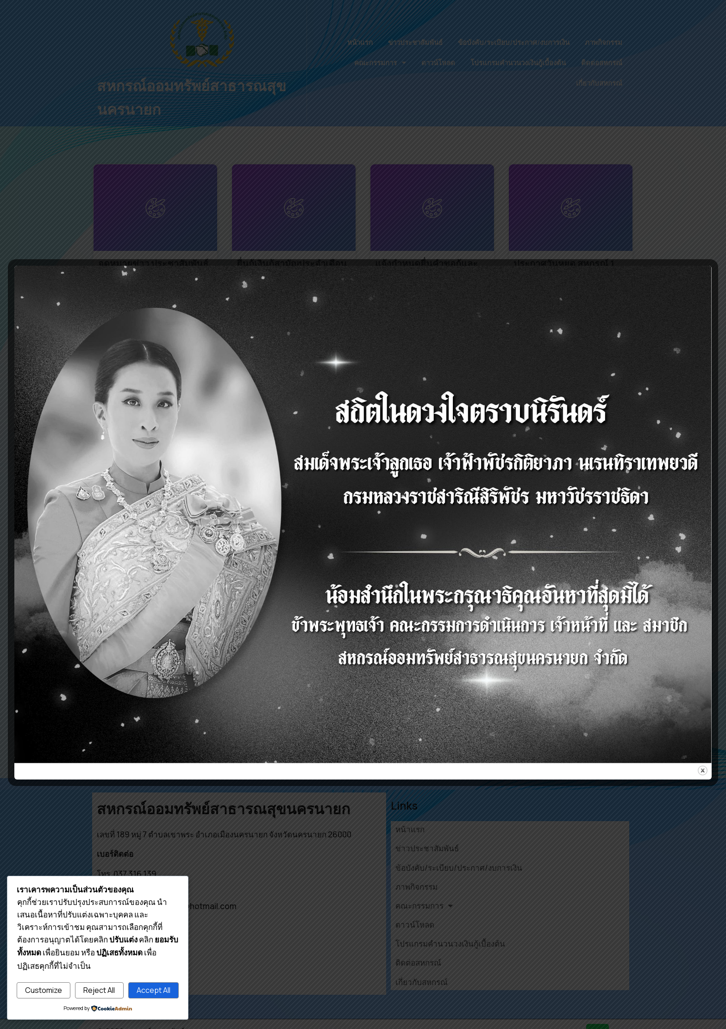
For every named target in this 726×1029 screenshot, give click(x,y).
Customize (43, 990)
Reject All (99, 990)
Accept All (153, 990)
